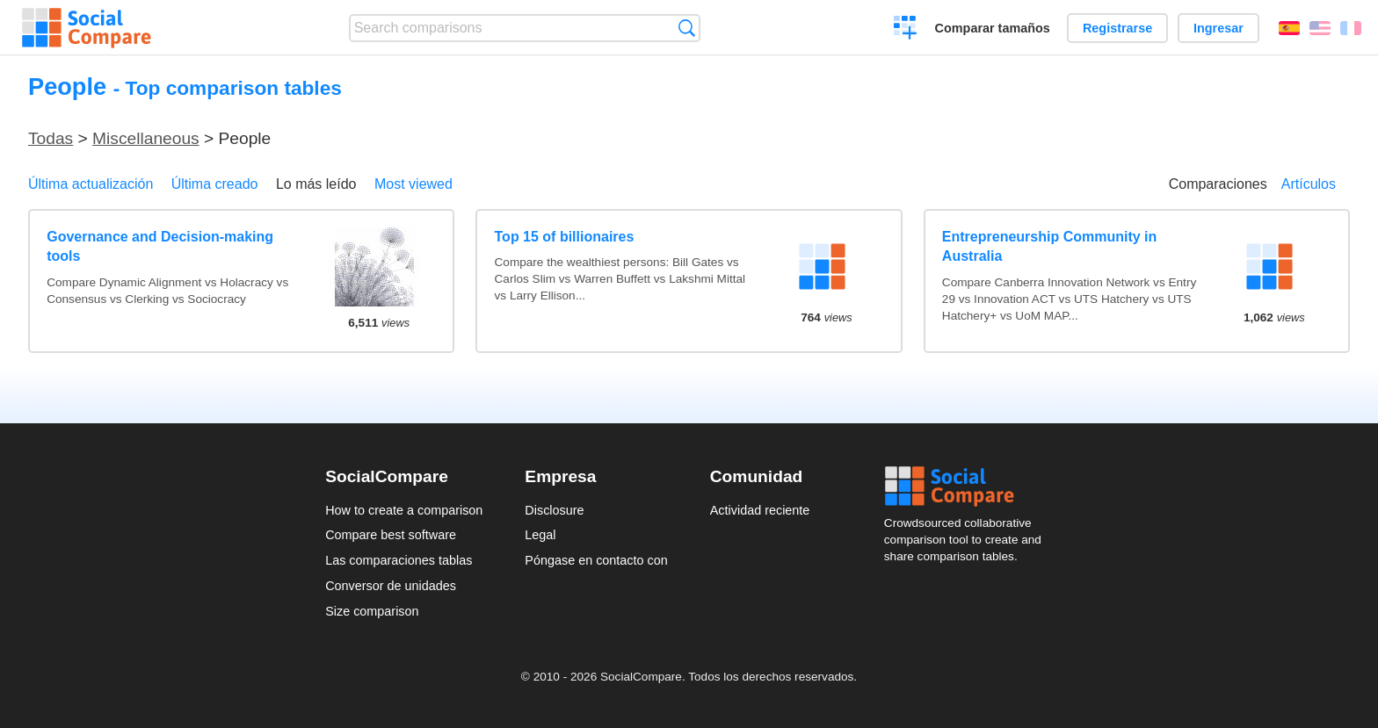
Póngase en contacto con (596, 560)
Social (968, 486)
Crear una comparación (905, 30)
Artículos (1308, 184)
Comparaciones (1218, 184)
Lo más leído (316, 184)
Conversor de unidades (390, 586)
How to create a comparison (403, 510)
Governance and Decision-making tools (160, 246)
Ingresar (1218, 28)
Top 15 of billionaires (565, 236)
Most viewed (413, 184)
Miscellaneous (145, 138)
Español (1289, 28)
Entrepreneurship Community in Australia (1049, 246)
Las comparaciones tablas (398, 560)
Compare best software (390, 535)
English (1320, 28)
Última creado (214, 184)
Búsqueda (686, 27)
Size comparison (371, 611)
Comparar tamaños (992, 28)
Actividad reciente (760, 510)
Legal (540, 535)
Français (1350, 28)
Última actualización (90, 184)
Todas (50, 138)
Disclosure (554, 510)
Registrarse (1117, 28)
